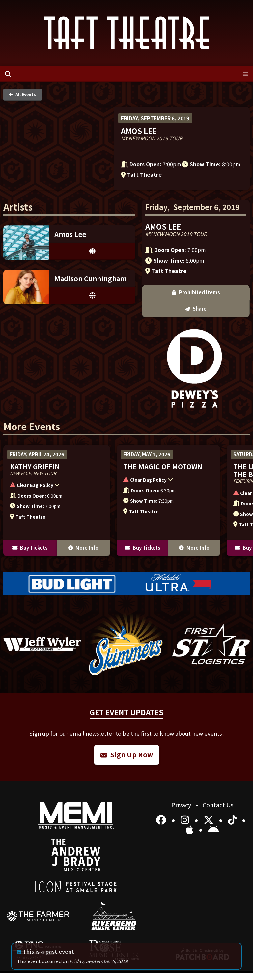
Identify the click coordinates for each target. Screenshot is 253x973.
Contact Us (218, 804)
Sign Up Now (126, 754)
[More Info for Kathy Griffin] (56, 500)
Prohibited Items (196, 292)
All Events (22, 94)
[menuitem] (38, 916)
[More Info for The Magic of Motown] (168, 500)
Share (196, 308)
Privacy (181, 804)
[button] (53, 486)
